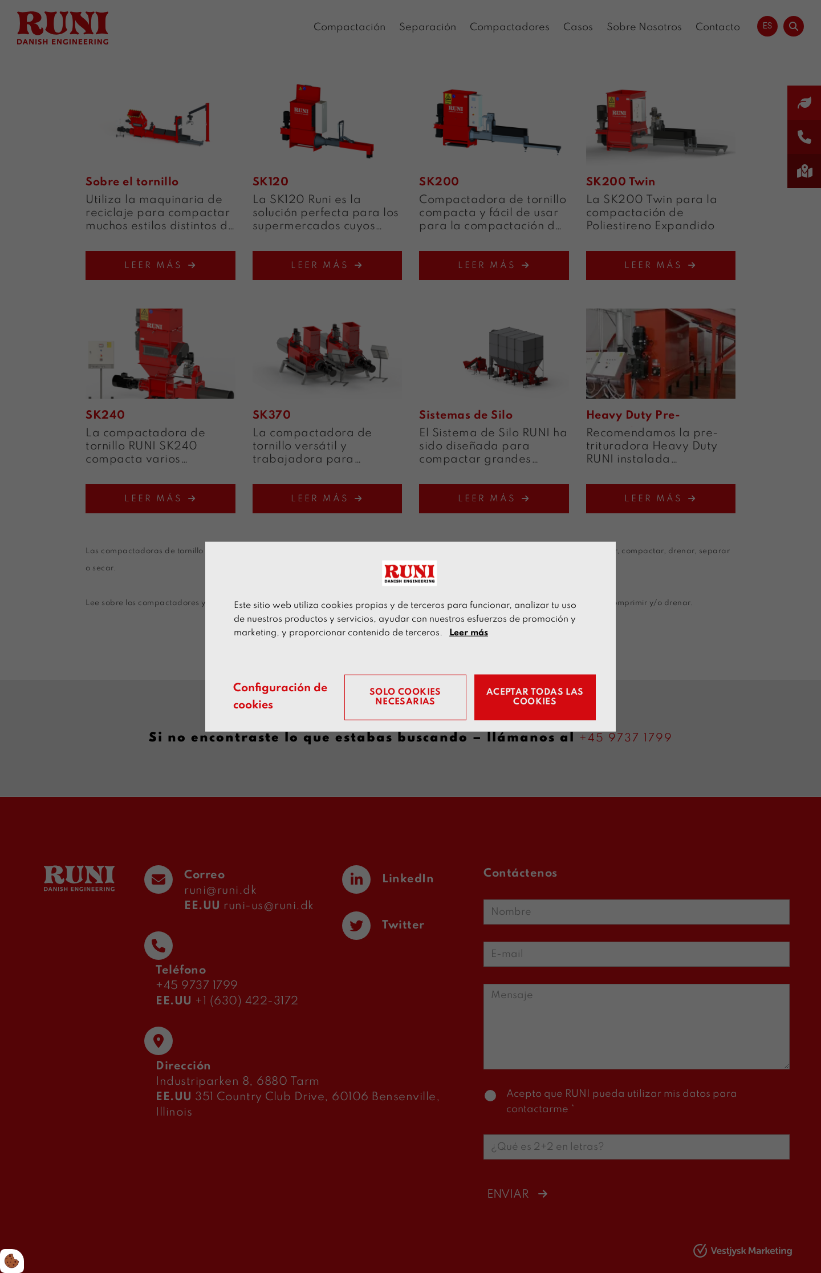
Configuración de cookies (282, 697)
